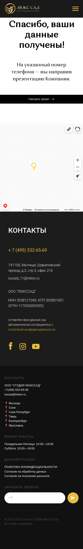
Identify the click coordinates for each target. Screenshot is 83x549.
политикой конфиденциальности (31, 329)
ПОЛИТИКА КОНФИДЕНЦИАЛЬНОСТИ (30, 467)
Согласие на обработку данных (25, 471)
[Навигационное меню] (75, 9)
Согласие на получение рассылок (26, 476)
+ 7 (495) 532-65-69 (27, 250)
